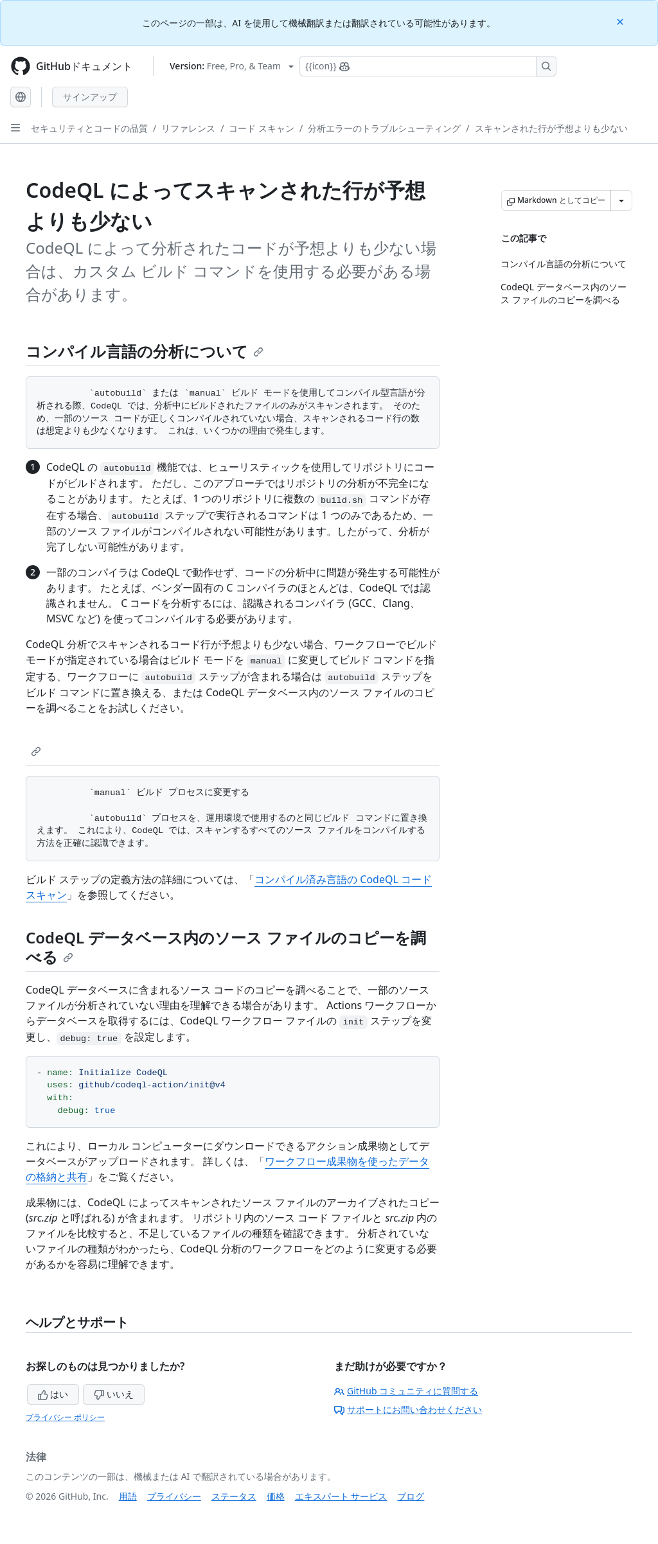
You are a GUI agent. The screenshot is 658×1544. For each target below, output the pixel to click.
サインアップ (90, 97)
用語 (128, 1496)
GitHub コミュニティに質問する (406, 1391)
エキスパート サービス (341, 1496)
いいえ (114, 1394)
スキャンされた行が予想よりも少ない (551, 128)
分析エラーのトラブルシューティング (384, 128)
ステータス (233, 1496)
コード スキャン (261, 128)
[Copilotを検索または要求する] (427, 66)
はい (53, 1394)
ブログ (410, 1496)
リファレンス (188, 128)
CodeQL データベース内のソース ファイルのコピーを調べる (226, 947)
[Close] (621, 20)
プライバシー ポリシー (65, 1417)
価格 (276, 1496)
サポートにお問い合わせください (408, 1409)
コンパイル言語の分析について (144, 351)
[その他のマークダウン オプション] (621, 200)
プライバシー (174, 1496)
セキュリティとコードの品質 (89, 128)
